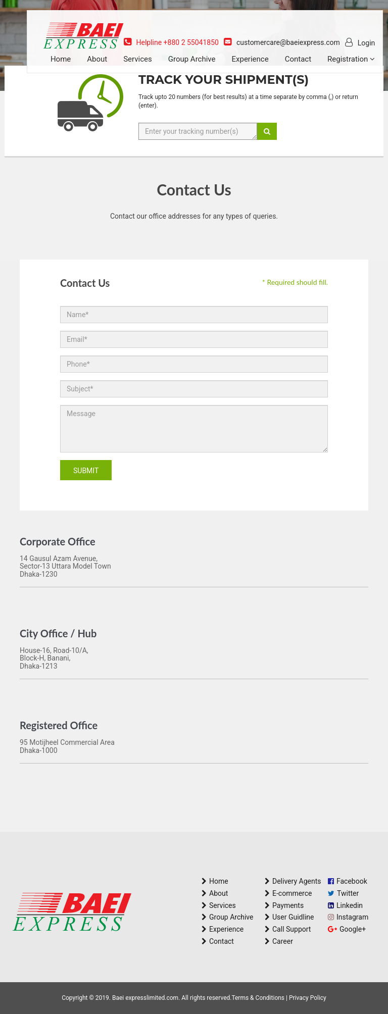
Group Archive (203, 66)
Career (282, 941)
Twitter (348, 893)
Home (72, 66)
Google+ (353, 929)
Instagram (352, 917)
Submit (86, 471)
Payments (288, 905)
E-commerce (292, 893)
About (109, 66)
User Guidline (293, 917)
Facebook (351, 881)
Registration (86, 86)
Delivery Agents (296, 881)
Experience (262, 66)
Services (149, 66)
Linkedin (349, 905)
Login (357, 50)
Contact (310, 66)
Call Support (291, 929)
